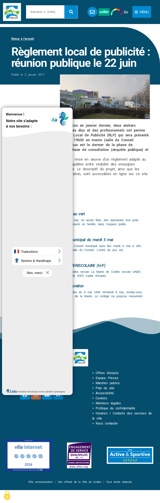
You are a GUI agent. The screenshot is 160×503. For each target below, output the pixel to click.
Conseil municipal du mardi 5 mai (84, 239)
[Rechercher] (71, 11)
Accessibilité (105, 393)
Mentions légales (108, 403)
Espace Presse (107, 378)
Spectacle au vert (70, 213)
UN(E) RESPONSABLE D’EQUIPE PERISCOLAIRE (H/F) (60, 265)
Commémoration (70, 285)
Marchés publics (108, 383)
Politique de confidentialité (115, 408)
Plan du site (105, 388)
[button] (141, 12)
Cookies (101, 398)
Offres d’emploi (107, 373)
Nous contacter (107, 423)
